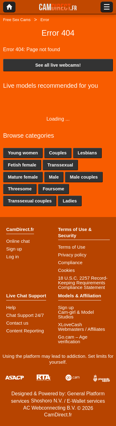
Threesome (20, 188)
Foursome (53, 188)
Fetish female (22, 164)
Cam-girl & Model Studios (76, 314)
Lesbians (87, 152)
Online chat (18, 241)
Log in (12, 256)
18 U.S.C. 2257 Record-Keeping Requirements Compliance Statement (83, 282)
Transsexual (60, 164)
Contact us (17, 323)
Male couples (84, 177)
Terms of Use (71, 247)
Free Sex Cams (17, 19)
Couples (58, 152)
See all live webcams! (58, 65)
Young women (23, 152)
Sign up (14, 248)
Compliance (70, 262)
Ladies (70, 200)
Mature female (23, 177)
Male (54, 177)
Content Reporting (25, 330)
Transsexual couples (30, 200)
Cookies (66, 270)
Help (11, 307)
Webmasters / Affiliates (81, 329)
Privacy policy (72, 254)
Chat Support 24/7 (25, 315)
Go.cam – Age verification (73, 339)
